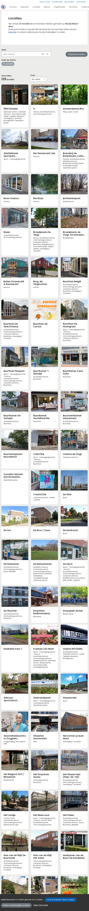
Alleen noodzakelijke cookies (16, 905)
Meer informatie (40, 905)
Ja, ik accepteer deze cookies (60, 899)
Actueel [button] (8, 64)
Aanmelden (81, 2)
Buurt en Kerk (45, 2)
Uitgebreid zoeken (76, 54)
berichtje (12, 32)
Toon (32, 75)
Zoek (3, 49)
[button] (13, 7)
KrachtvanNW (57, 2)
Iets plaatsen (69, 2)
